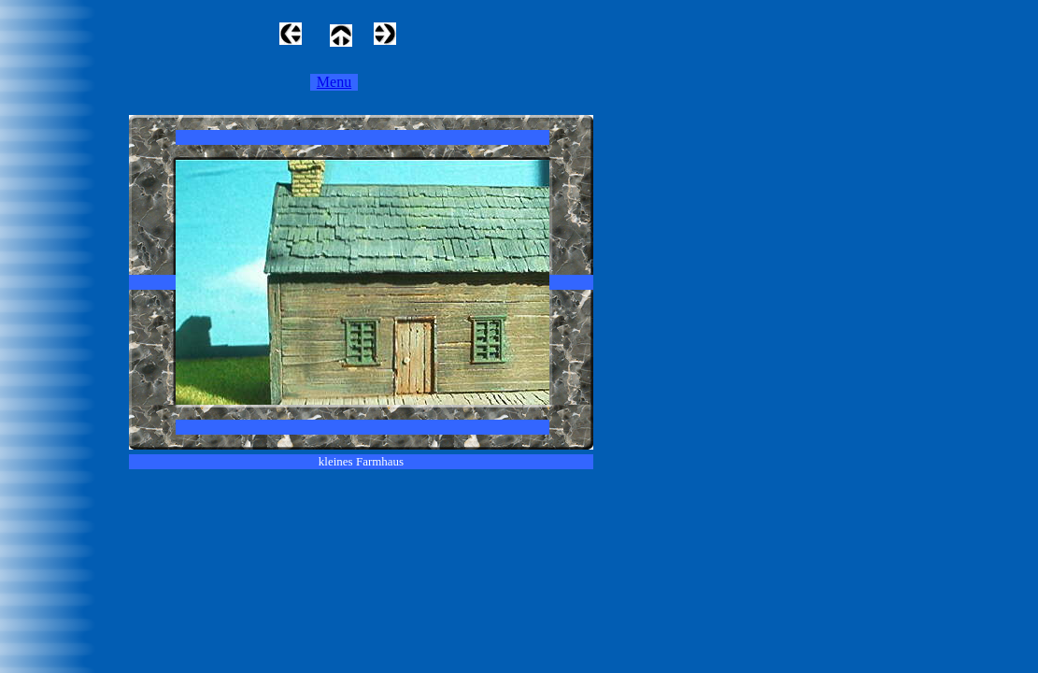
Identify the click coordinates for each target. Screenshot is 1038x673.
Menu (334, 82)
